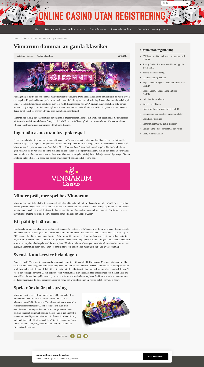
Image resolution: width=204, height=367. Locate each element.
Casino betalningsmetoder (154, 77)
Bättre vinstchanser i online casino (64, 29)
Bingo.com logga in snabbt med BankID (161, 109)
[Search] (187, 3)
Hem (37, 29)
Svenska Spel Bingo (152, 104)
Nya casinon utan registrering (153, 29)
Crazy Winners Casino (153, 134)
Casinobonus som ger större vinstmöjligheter (163, 114)
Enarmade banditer (121, 29)
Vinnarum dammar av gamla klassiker (160, 124)
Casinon (25, 38)
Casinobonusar (98, 29)
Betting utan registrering (153, 73)
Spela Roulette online (152, 119)
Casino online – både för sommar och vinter (162, 129)
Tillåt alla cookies (155, 357)
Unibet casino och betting (154, 99)
